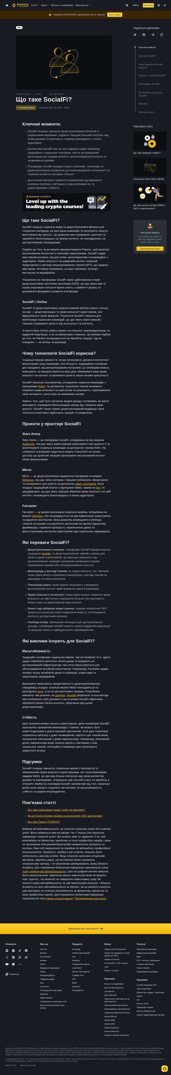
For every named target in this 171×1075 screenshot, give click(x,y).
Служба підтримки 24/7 (147, 985)
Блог (42, 983)
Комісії (139, 996)
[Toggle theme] (165, 5)
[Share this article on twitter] (135, 34)
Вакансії (43, 953)
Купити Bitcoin (110, 1016)
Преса (42, 964)
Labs (106, 967)
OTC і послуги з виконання (148, 960)
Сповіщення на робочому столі (53, 1001)
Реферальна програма (146, 953)
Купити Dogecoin (111, 1028)
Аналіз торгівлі (143, 968)
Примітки (44, 994)
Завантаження (46, 998)
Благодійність (78, 990)
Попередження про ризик (51, 990)
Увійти (136, 5)
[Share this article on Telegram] (152, 34)
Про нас (43, 949)
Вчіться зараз (115, 15)
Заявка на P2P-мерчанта (115, 949)
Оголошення (45, 957)
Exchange (76, 949)
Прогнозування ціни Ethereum (117, 1009)
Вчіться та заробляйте (114, 984)
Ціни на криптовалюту (114, 988)
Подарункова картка (81, 964)
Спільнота (44, 987)
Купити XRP (109, 1024)
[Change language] (159, 5)
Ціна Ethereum (110, 995)
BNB (139, 957)
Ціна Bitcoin (109, 991)
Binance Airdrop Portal (146, 1011)
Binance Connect (111, 971)
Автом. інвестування (81, 972)
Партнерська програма (147, 949)
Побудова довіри (47, 979)
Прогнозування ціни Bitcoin (116, 1005)
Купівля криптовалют (81, 953)
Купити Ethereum (111, 1031)
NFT (74, 979)
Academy (76, 960)
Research (76, 987)
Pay (73, 957)
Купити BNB (109, 1020)
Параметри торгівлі (145, 1007)
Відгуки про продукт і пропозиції (150, 992)
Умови (42, 972)
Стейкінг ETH (78, 975)
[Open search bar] (126, 5)
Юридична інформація (50, 968)
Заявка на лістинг (112, 959)
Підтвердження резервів (147, 972)
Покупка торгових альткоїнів (116, 1035)
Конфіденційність (47, 975)
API (138, 1000)
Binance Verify (143, 1004)
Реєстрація (148, 5)
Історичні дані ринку (145, 964)
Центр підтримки (144, 989)
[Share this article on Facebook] (143, 34)
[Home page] (20, 5)
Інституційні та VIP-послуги (116, 963)
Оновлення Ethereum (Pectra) (117, 1013)
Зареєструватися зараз (150, 249)
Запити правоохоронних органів (150, 1015)
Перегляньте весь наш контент (85, 928)
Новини (43, 960)
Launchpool (77, 968)
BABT (74, 983)
